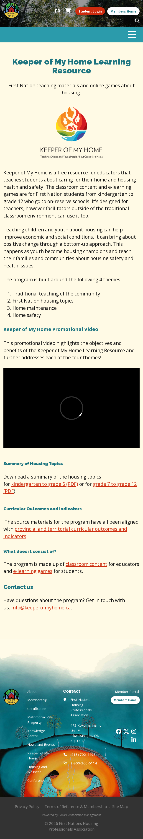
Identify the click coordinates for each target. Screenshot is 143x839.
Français (58, 11)
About (32, 691)
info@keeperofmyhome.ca (41, 607)
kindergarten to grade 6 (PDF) (44, 484)
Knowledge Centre (36, 733)
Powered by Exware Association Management (71, 815)
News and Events (41, 744)
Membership (37, 700)
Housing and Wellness (37, 769)
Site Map (120, 806)
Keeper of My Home (38, 756)
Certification (36, 708)
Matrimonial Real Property (40, 720)
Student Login (90, 11)
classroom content (86, 564)
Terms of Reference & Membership (76, 806)
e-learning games (32, 571)
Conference (36, 780)
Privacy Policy (27, 806)
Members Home (123, 11)
